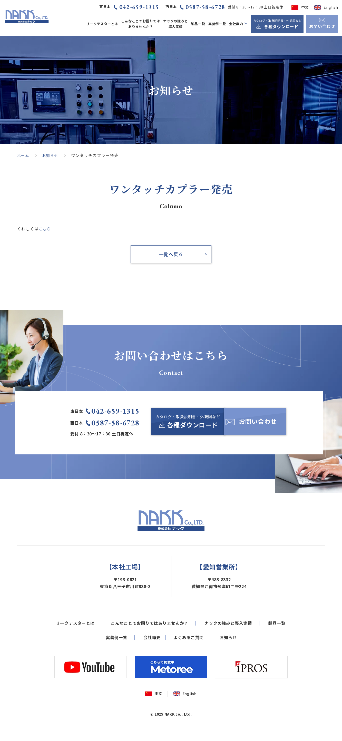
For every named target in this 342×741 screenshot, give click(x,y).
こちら (45, 229)
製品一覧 (198, 23)
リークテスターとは (102, 23)
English (331, 7)
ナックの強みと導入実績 (175, 23)
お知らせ (51, 155)
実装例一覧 (217, 23)
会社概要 (152, 655)
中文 (305, 7)
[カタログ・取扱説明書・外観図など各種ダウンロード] (277, 24)
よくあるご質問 (188, 655)
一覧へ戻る (171, 255)
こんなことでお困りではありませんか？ (140, 23)
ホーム (23, 155)
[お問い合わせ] (258, 424)
